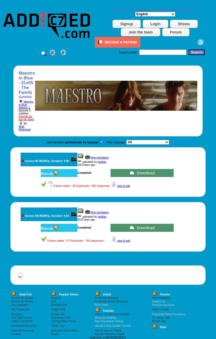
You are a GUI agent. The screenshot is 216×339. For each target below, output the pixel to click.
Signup (126, 24)
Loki (53, 301)
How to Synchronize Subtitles (112, 314)
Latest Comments (21, 321)
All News (16, 314)
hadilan (102, 161)
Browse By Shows (22, 297)
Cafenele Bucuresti (22, 330)
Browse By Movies (22, 301)
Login (155, 24)
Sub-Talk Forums (21, 317)
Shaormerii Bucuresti (23, 325)
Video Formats (160, 309)
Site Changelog (161, 297)
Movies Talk (159, 321)
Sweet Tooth (58, 309)
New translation (99, 157)
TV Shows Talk (161, 317)
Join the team (140, 32)
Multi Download (25, 128)
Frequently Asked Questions (111, 301)
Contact (15, 334)
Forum (176, 32)
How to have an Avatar (108, 330)
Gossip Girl (57, 314)
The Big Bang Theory (63, 321)
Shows (184, 24)
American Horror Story (64, 330)
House (55, 334)
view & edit (123, 185)
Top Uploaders (19, 304)
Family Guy (58, 325)
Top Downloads (20, 309)
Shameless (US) (61, 317)
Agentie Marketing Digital (109, 334)
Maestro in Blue (26, 103)
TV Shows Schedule (107, 297)
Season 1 (24, 107)
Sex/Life (56, 297)
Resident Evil (59, 304)
